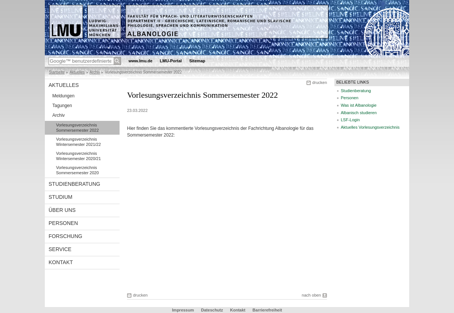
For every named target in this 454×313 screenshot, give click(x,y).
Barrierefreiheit (267, 310)
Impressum (183, 310)
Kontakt (61, 262)
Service (60, 249)
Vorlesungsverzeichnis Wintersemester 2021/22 (78, 142)
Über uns (62, 210)
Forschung (65, 236)
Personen (63, 223)
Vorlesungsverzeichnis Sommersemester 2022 (77, 127)
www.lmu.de (140, 61)
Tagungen (62, 105)
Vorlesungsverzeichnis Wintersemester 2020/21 (78, 156)
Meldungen (63, 95)
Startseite (57, 72)
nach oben (311, 295)
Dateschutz (212, 310)
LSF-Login (350, 120)
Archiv (95, 72)
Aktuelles (77, 72)
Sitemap (197, 61)
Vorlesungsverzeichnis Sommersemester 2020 (77, 170)
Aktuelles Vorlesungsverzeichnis (370, 127)
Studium (60, 197)
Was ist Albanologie (359, 105)
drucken (319, 82)
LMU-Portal (171, 61)
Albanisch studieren (359, 112)
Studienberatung (74, 184)
